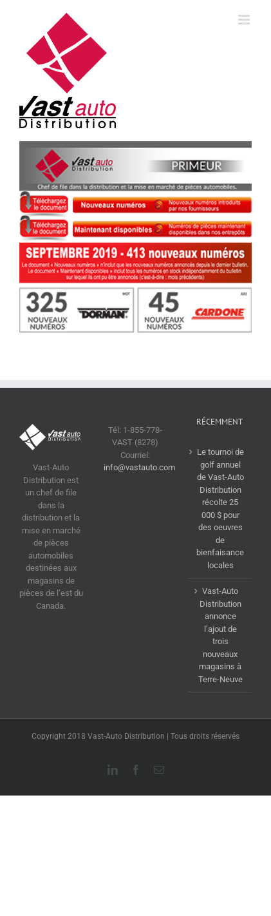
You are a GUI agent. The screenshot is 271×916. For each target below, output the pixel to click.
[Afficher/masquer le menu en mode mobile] (245, 19)
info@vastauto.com (139, 467)
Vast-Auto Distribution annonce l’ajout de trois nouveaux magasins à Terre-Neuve (220, 635)
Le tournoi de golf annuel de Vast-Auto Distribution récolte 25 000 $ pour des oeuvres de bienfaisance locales (220, 508)
